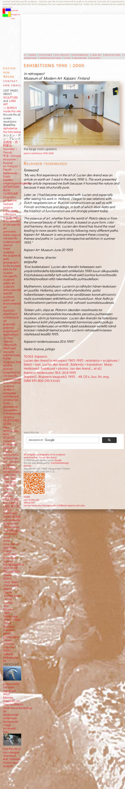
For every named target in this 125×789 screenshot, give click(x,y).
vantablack (29, 502)
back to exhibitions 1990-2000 (39, 153)
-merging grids (12, 530)
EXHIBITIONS (11, 472)
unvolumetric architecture (11, 456)
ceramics (8, 417)
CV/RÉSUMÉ (10, 193)
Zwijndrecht (10, 513)
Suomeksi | (10, 149)
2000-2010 (9, 486)
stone (6, 541)
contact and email (12, 82)
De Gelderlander (11, 713)
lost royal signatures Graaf (9, 690)
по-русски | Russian (10, 160)
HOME (27, 496)
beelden (8, 180)
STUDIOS (9, 438)
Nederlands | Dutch (11, 174)
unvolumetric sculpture (11, 463)
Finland (7, 451)
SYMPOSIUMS (12, 517)
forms (6, 403)
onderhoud (9, 718)
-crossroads (10, 534)
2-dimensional (11, 413)
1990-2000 (9, 482)
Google (58, 460)
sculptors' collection (9, 645)
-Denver (8, 341)
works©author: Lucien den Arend (40, 457)
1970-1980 (9, 475)
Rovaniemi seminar (9, 559)
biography (9, 197)
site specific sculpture (10, 277)
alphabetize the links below (12, 130)
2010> (6, 489)
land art (97, 54)
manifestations (12, 218)
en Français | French (11, 167)
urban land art (11, 372)
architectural (112, 54)
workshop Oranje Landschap (10, 551)
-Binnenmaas (11, 527)
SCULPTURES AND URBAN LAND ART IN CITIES (11, 504)
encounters (80, 57)
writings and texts (10, 432)
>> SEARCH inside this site (12, 109)
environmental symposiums (11, 521)
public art (8, 300)
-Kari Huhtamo (8, 607)
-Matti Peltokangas (10, 614)
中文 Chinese (12, 156)
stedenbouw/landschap (17, 708)
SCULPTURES (11, 420)
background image (10, 723)
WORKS (7, 365)
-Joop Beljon (11, 582)
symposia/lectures (50, 57)
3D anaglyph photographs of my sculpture (44, 454)
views (16, 355)
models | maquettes (9, 391)
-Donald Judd (11, 596)
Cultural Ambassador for (10, 657)
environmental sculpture (11, 384)
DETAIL (7, 424)
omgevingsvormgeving (17, 183)
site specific (62, 54)
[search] (60, 440)
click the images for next (15, 14)
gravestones (10, 407)
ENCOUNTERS (11, 572)
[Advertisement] (65, 33)
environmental (80, 54)
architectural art (10, 319)
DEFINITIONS (11, 187)
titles (6, 427)
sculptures (45, 54)
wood (6, 537)
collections (9, 214)
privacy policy (11, 684)
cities (67, 57)
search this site (31, 432)
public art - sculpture (9, 284)
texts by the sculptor (10, 270)
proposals (9, 324)
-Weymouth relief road (10, 346)
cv (25, 54)
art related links (9, 730)
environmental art (11, 305)
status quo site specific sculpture (12, 293)
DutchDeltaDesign (60, 462)
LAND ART (9, 102)
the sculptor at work (11, 257)
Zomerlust (9, 441)
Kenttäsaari (10, 444)
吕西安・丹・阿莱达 (12, 143)
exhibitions (30, 57)
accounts (95, 57)
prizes (6, 633)
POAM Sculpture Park (12, 360)
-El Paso (8, 338)
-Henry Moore (11, 620)
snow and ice (11, 544)
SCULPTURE (10, 97)
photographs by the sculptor (12, 264)
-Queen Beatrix (7, 576)
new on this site (31, 499)
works (32, 54)
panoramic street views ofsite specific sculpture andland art (11, 238)
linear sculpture (8, 250)
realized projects (8, 205)
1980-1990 (9, 479)
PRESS (7, 651)
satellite (8, 355)
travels (7, 640)
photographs (11, 637)
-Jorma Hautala (8, 600)
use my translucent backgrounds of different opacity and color (54, 505)
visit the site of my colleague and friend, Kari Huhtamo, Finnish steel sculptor (12, 757)
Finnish (7, 152)
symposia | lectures (9, 494)
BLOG (6, 190)
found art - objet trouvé (10, 312)
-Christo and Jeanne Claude (10, 588)
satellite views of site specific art (11, 224)
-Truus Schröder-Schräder (9, 626)
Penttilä (27, 465)
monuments (10, 410)
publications (10, 211)
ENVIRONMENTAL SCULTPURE (14, 566)
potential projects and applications (10, 331)
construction (10, 400)
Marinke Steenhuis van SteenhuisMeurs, (13, 701)
